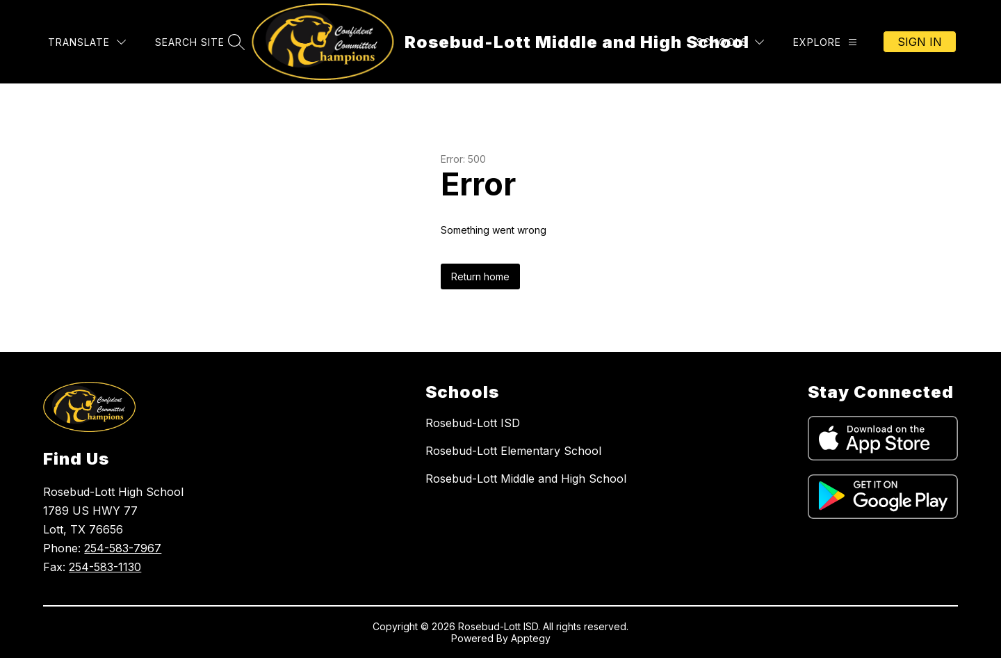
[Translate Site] (86, 42)
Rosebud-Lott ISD (472, 423)
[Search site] (198, 42)
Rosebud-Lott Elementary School (513, 451)
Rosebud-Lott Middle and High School (525, 479)
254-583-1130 (105, 567)
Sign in (919, 42)
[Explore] (825, 42)
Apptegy (531, 638)
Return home (480, 276)
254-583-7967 (122, 548)
